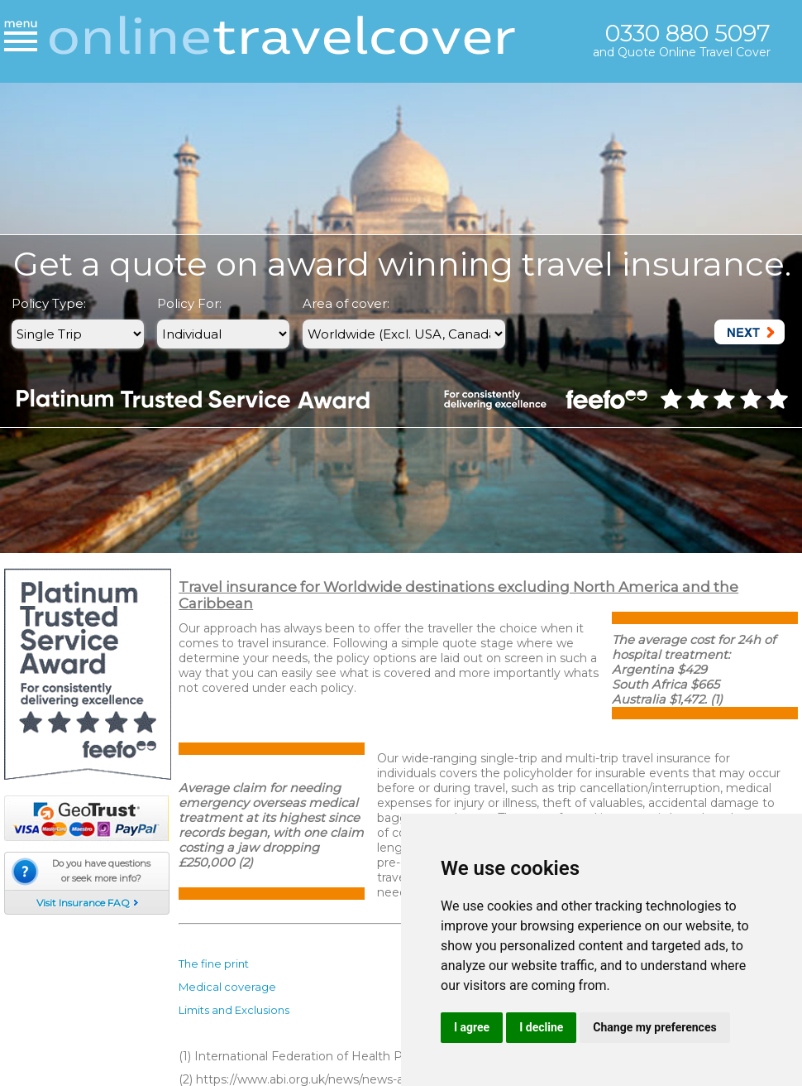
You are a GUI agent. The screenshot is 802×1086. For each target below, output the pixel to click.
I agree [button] (471, 1027)
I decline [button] (541, 1027)
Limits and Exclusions (234, 1009)
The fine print (214, 963)
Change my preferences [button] (654, 1027)
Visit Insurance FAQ (83, 902)
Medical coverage (227, 986)
